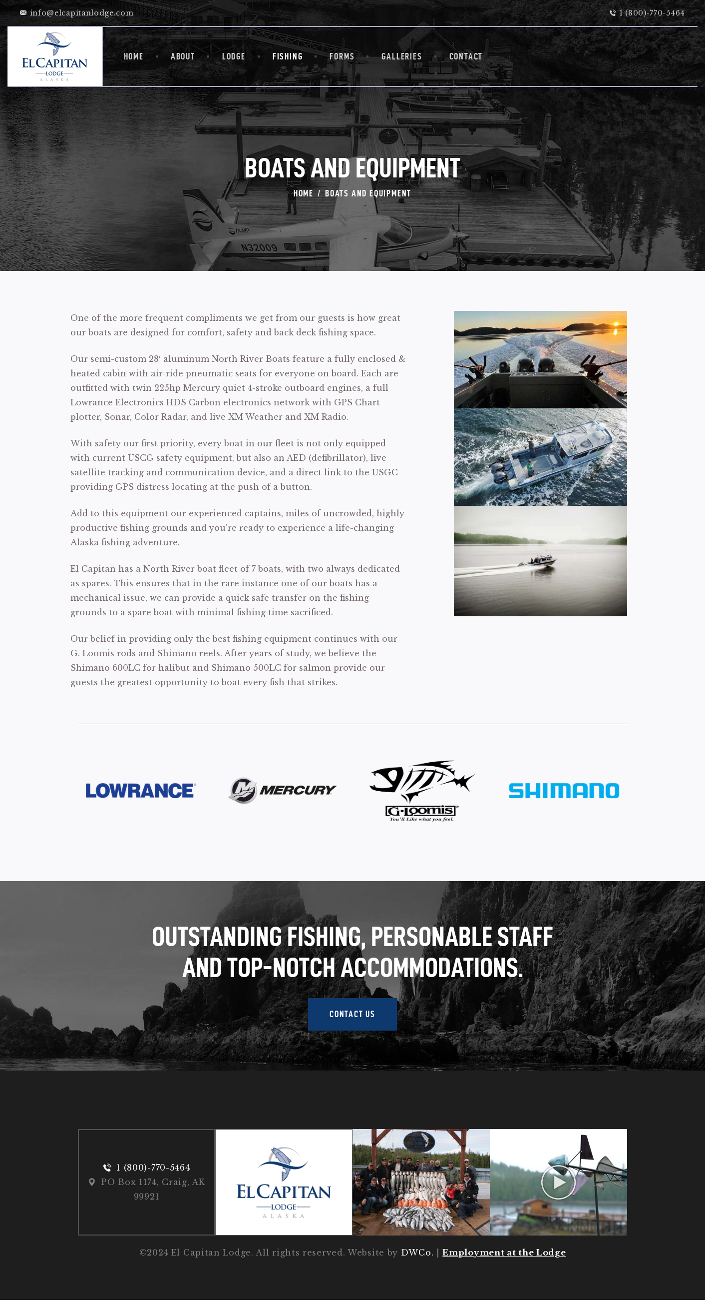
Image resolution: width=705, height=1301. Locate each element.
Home (304, 193)
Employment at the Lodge (504, 1254)
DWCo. (417, 1254)
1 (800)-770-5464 (153, 1168)
